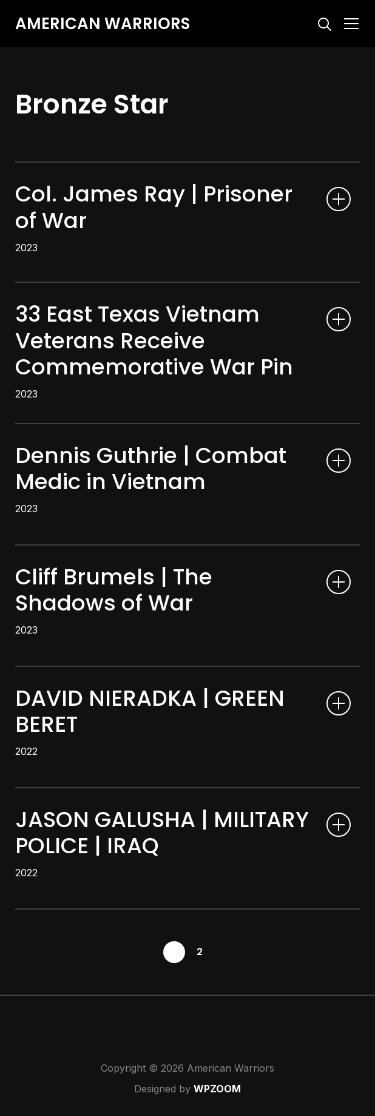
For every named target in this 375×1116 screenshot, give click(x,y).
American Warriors (102, 24)
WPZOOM (217, 1089)
